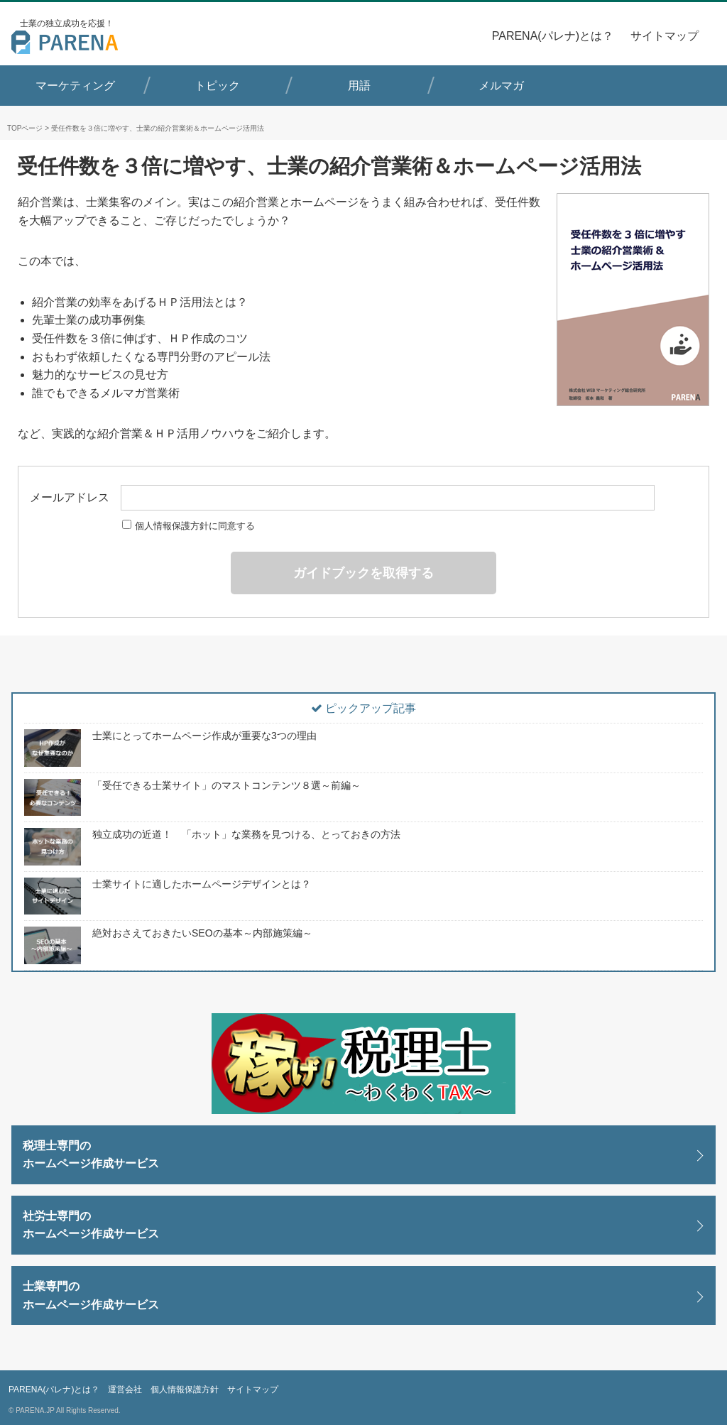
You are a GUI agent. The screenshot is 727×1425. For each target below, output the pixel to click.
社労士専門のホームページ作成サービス (91, 1225)
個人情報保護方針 (185, 1389)
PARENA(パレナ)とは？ (552, 36)
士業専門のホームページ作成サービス (91, 1295)
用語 (359, 86)
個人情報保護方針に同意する (188, 525)
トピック (217, 86)
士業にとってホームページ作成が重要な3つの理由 (204, 735)
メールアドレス (342, 497)
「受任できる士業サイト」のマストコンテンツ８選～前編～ (226, 785)
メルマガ (501, 86)
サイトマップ (664, 36)
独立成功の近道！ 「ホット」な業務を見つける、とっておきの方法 (246, 834)
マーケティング (75, 86)
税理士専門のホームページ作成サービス (91, 1155)
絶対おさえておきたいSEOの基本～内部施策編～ (202, 933)
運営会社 (125, 1389)
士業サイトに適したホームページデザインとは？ (201, 884)
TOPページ (25, 128)
